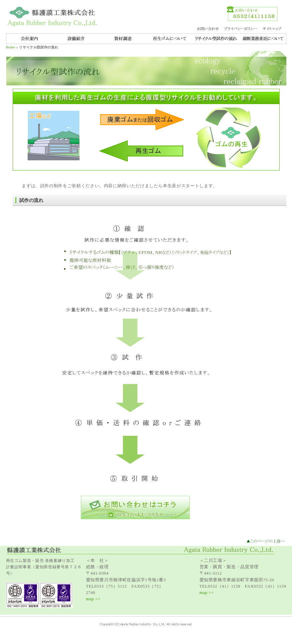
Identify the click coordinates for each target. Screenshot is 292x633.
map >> (93, 599)
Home (10, 47)
